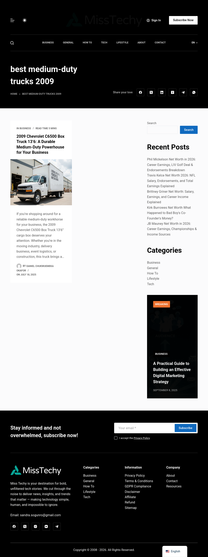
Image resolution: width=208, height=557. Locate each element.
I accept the (134, 438)
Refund (130, 502)
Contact (160, 42)
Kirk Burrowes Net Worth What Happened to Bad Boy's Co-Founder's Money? (169, 213)
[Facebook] (140, 92)
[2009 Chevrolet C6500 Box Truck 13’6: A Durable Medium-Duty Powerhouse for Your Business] (41, 182)
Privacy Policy (142, 438)
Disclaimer (132, 492)
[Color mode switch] (25, 20)
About (141, 42)
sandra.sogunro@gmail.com (40, 515)
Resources (173, 486)
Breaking (161, 304)
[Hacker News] (172, 92)
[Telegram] (183, 92)
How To (87, 42)
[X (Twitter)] (151, 92)
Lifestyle (122, 42)
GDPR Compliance (138, 486)
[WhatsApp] (194, 92)
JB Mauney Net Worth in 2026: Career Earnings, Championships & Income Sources (172, 229)
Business (48, 42)
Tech (104, 42)
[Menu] (12, 20)
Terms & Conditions (139, 481)
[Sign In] (154, 20)
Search (151, 123)
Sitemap (131, 508)
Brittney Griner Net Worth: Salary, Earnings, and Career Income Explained (170, 197)
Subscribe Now (183, 20)
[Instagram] (35, 526)
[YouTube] (46, 526)
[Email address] (144, 428)
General (68, 42)
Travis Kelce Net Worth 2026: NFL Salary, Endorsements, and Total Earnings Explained (171, 180)
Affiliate (130, 497)
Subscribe (185, 428)
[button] (195, 43)
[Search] (12, 43)
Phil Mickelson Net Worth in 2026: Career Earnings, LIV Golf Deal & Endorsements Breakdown (171, 164)
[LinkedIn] (162, 92)
